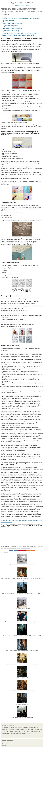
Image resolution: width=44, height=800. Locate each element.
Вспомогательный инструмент (12, 26)
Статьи (27, 5)
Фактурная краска (22, 546)
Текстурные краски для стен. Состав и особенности (16, 31)
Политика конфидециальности (7, 743)
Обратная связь (4, 745)
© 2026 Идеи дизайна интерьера (7, 740)
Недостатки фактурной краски (12, 30)
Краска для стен (7, 546)
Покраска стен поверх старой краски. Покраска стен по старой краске (21, 33)
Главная (16, 5)
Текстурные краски (39, 546)
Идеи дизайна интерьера (22, 3)
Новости (22, 5)
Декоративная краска (14, 546)
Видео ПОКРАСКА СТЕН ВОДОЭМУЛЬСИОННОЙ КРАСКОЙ (18, 35)
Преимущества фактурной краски (13, 28)
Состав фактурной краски (11, 25)
